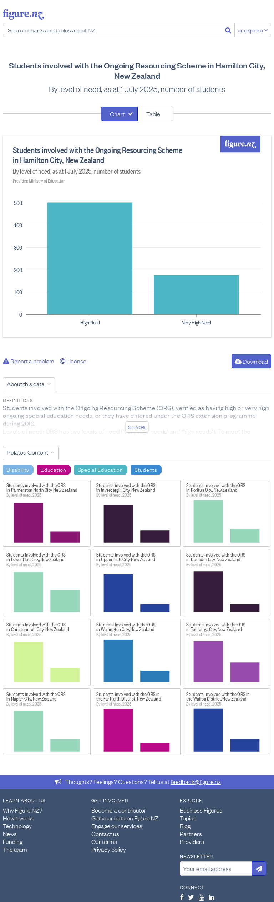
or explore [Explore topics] (253, 30)
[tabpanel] (137, 236)
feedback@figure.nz (196, 781)
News (10, 833)
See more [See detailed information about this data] (137, 427)
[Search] (228, 30)
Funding (12, 841)
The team (15, 849)
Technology (17, 826)
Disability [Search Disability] (17, 469)
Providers (192, 841)
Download (251, 361)
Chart (117, 114)
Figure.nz (23, 14)
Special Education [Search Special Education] (100, 469)
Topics (188, 818)
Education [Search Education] (53, 469)
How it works (18, 818)
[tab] (119, 114)
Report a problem (28, 361)
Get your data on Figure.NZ (124, 818)
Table (153, 114)
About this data (26, 384)
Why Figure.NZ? (22, 810)
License (73, 361)
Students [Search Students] (146, 469)
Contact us (105, 833)
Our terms (104, 841)
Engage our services (116, 826)
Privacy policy (108, 849)
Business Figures (201, 810)
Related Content (27, 452)
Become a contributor (118, 810)
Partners (191, 833)
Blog (185, 826)
